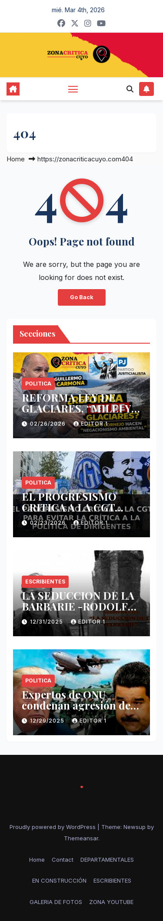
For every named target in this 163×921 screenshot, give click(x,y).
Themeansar (81, 838)
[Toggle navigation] (73, 89)
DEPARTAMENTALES (107, 859)
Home (16, 159)
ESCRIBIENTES (45, 581)
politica (38, 383)
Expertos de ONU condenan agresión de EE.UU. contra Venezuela (81, 705)
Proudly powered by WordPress (53, 826)
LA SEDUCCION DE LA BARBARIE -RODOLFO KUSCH (79, 606)
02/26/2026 (48, 423)
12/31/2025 (47, 621)
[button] (129, 89)
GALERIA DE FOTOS (56, 901)
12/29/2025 (48, 720)
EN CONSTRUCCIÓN (59, 880)
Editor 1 (90, 423)
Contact (62, 859)
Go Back (81, 297)
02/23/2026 (48, 522)
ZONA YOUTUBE (111, 901)
